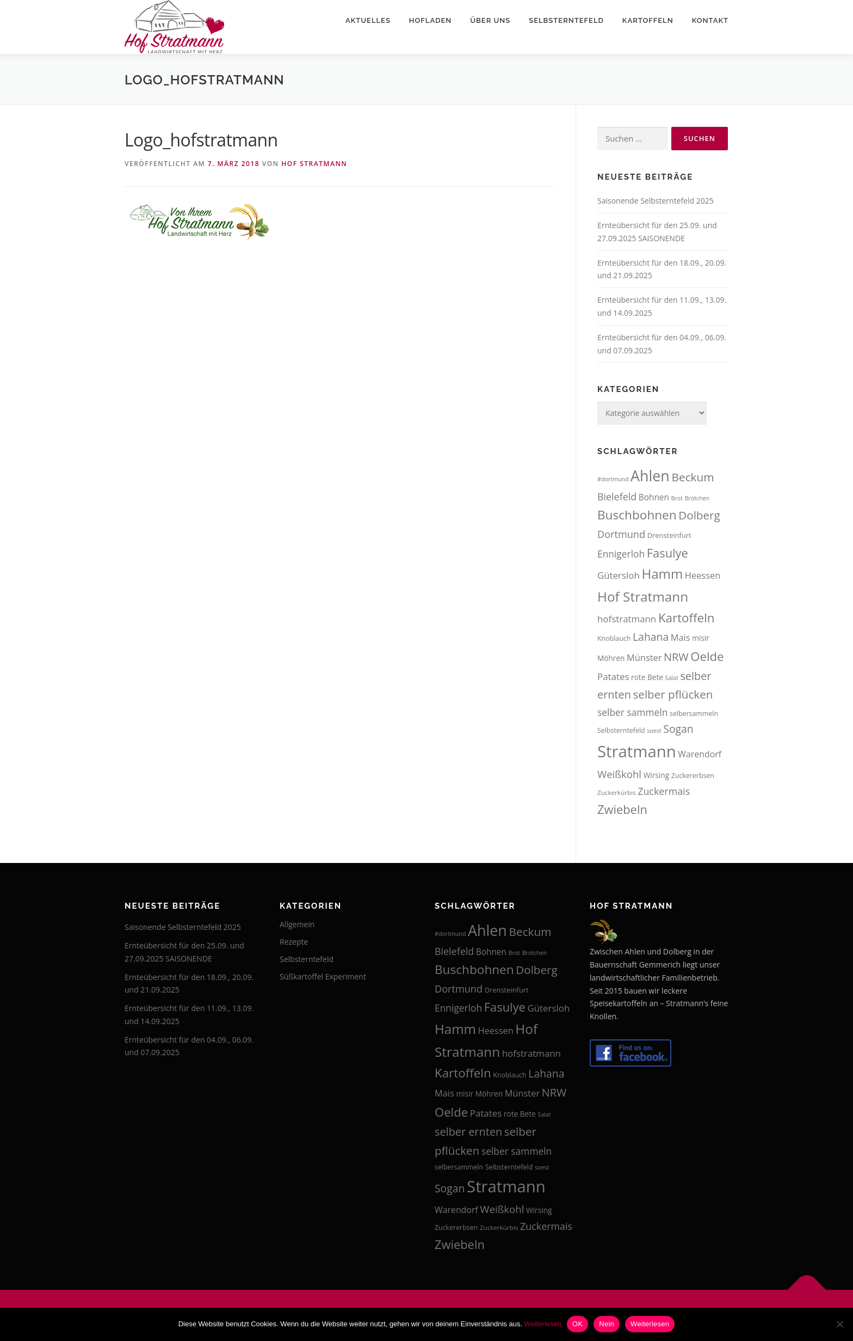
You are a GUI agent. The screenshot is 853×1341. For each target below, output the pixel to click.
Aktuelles (368, 20)
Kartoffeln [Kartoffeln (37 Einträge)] (686, 617)
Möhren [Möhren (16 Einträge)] (611, 658)
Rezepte (294, 941)
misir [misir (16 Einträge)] (700, 638)
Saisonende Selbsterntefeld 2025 (655, 200)
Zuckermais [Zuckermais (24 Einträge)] (664, 791)
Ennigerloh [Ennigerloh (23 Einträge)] (621, 553)
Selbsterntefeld (566, 20)
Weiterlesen (542, 1324)
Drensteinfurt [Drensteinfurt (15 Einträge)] (669, 535)
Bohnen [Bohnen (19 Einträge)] (654, 497)
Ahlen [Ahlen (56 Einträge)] (650, 476)
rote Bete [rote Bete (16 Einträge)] (647, 677)
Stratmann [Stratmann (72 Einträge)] (636, 751)
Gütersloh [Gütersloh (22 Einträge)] (618, 575)
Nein (606, 1324)
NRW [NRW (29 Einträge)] (676, 657)
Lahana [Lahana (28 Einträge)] (651, 636)
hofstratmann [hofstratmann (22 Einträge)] (626, 619)
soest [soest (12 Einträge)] (654, 730)
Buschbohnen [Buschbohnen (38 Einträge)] (637, 514)
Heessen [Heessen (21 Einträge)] (702, 575)
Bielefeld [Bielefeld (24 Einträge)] (616, 496)
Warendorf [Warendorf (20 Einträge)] (699, 754)
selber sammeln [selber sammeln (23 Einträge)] (632, 712)
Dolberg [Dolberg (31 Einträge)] (699, 515)
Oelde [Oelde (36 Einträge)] (707, 656)
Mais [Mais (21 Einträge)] (680, 637)
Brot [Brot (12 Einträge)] (677, 498)
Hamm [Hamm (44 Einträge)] (662, 574)
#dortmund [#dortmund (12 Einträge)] (612, 479)
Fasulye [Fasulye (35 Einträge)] (667, 553)
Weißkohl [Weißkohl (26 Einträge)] (619, 774)
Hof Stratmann (314, 163)
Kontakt (710, 20)
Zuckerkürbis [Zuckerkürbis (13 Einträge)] (616, 792)
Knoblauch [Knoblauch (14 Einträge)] (614, 638)
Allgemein (297, 924)
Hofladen (430, 20)
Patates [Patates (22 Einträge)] (613, 676)
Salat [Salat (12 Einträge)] (671, 678)
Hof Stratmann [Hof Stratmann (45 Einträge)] (642, 596)
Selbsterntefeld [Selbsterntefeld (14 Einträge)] (621, 730)
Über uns (490, 20)
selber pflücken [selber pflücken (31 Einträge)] (673, 694)
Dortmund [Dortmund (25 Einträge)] (621, 534)
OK (577, 1324)
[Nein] (839, 1324)
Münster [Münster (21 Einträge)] (644, 657)
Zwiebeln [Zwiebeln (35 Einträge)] (622, 809)
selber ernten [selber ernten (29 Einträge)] (468, 1131)
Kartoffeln (647, 20)
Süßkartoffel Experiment (323, 976)
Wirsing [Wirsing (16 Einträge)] (656, 775)
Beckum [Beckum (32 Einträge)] (692, 477)
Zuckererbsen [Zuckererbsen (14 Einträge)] (692, 775)
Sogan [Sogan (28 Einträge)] (678, 728)
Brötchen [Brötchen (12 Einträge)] (697, 498)
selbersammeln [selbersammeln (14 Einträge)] (694, 713)
